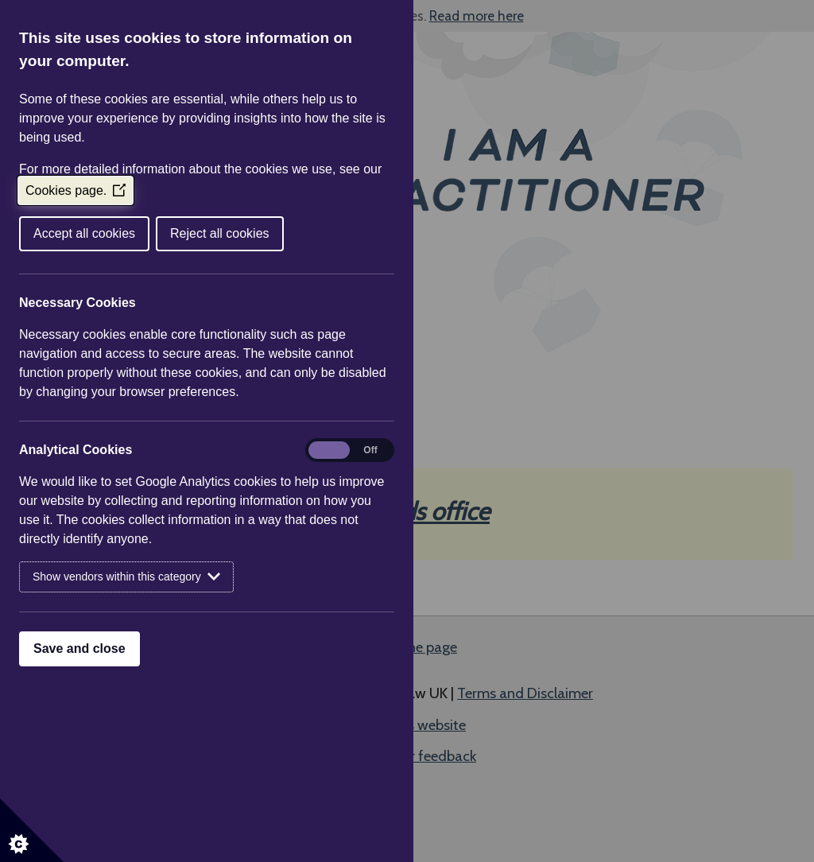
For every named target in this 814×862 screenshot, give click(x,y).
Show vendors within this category (126, 577)
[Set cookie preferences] (32, 830)
